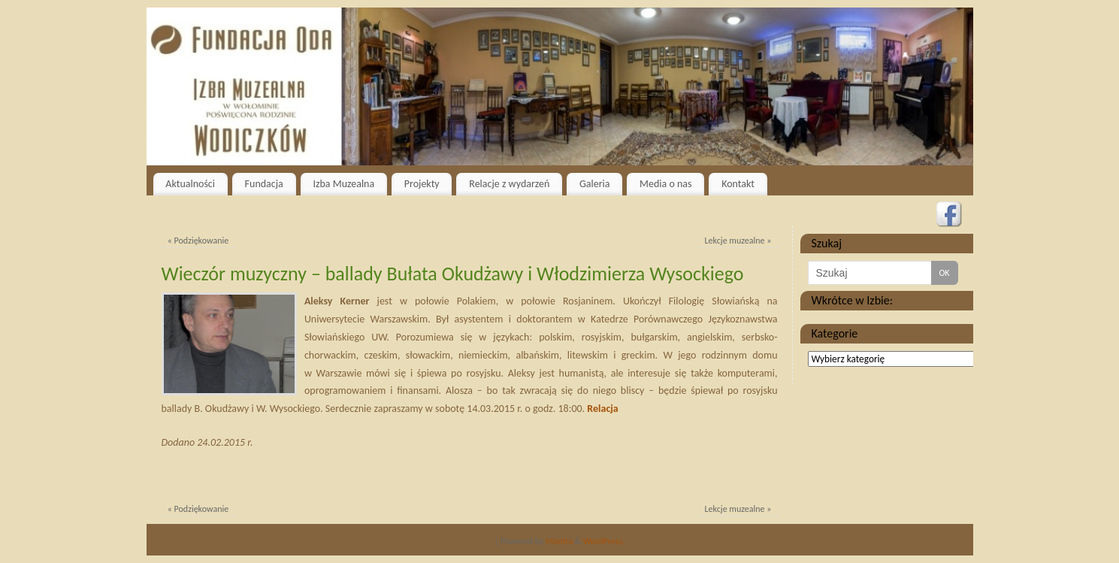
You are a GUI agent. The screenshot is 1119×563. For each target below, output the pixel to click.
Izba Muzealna (343, 183)
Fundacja (264, 183)
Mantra (559, 541)
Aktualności (190, 183)
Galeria (594, 183)
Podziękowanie (198, 240)
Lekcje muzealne (738, 240)
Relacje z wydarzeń (509, 183)
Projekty (422, 183)
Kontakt (738, 183)
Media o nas (665, 183)
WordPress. (604, 541)
